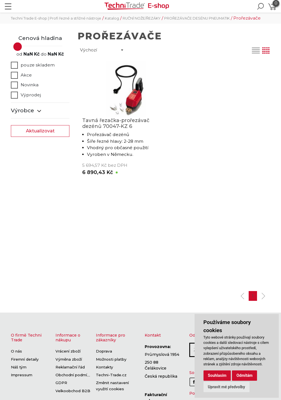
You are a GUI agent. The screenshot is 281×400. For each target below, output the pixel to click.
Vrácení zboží (68, 351)
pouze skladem (33, 65)
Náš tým (18, 367)
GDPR (61, 383)
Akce (21, 75)
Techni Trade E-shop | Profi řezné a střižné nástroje (56, 18)
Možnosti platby (111, 359)
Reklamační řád (70, 367)
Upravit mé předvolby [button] (226, 387)
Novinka (24, 85)
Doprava (104, 351)
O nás (16, 351)
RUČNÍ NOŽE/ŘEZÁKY (142, 18)
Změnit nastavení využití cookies (112, 386)
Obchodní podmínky (74, 375)
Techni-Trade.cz (111, 375)
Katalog (112, 18)
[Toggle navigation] (8, 6)
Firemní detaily (25, 359)
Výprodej (26, 95)
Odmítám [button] (244, 375)
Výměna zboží (68, 359)
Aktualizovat (40, 131)
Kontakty (104, 367)
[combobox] (101, 50)
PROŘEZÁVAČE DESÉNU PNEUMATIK (197, 18)
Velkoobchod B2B (72, 391)
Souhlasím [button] (217, 375)
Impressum (21, 375)
